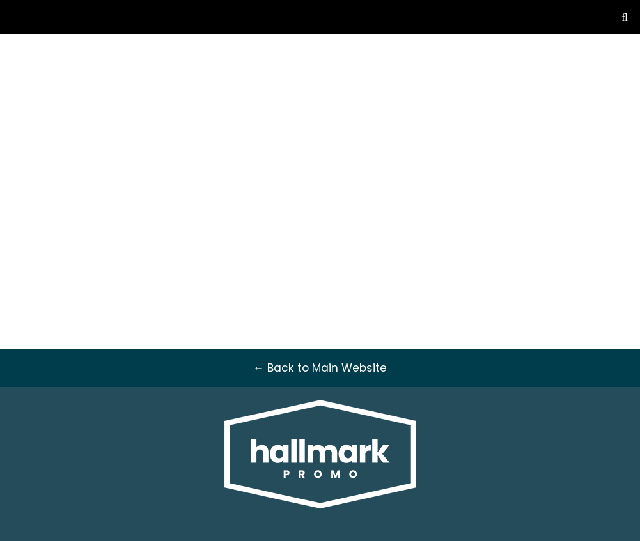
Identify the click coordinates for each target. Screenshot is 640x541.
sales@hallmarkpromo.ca (530, 67)
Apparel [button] (134, 145)
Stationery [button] (408, 145)
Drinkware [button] (333, 145)
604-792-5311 (530, 51)
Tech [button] (469, 145)
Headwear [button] (204, 145)
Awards (272, 145)
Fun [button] (510, 145)
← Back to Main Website (79, 51)
